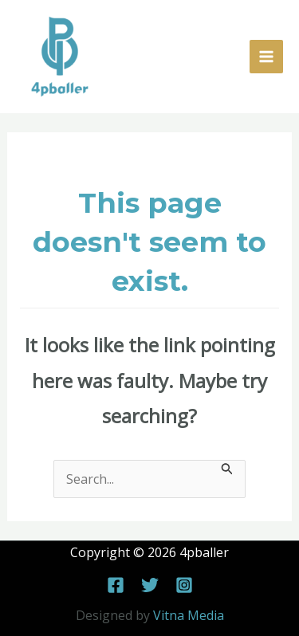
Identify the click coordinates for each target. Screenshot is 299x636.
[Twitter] (150, 585)
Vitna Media (188, 615)
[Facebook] (115, 585)
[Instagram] (184, 585)
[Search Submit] (227, 468)
